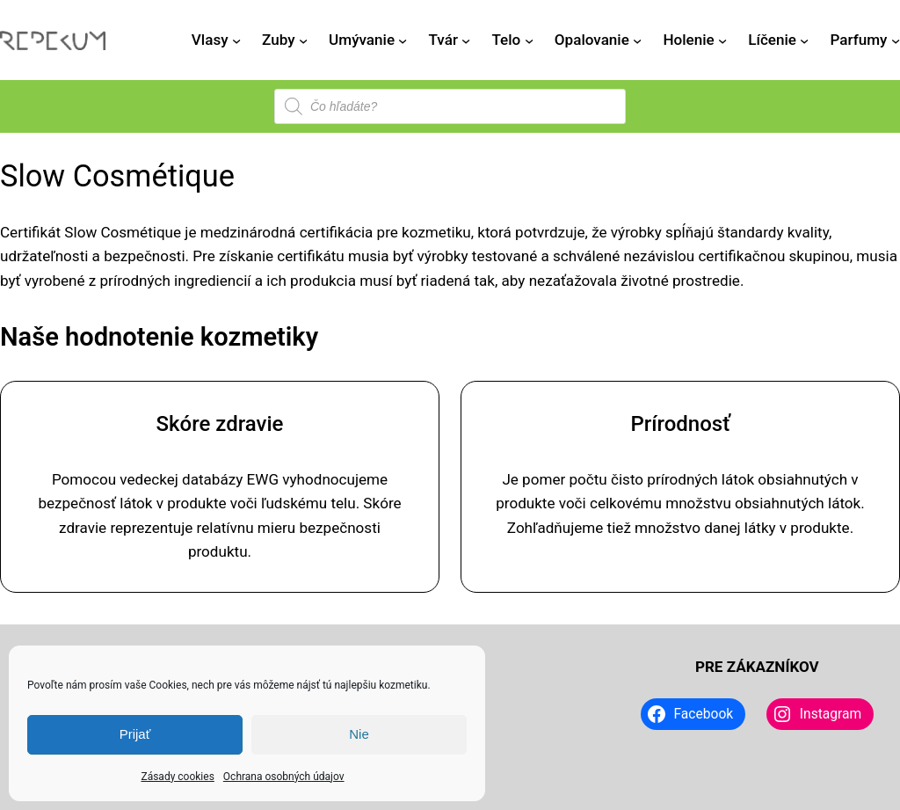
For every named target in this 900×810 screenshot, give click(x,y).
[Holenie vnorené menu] (722, 40)
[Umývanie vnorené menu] (402, 40)
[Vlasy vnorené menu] (236, 40)
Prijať (135, 733)
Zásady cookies (177, 776)
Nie (359, 733)
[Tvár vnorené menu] (465, 40)
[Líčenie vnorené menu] (804, 40)
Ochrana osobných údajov (284, 776)
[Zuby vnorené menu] (303, 40)
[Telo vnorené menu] (529, 40)
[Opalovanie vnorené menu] (637, 40)
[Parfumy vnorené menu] (895, 40)
